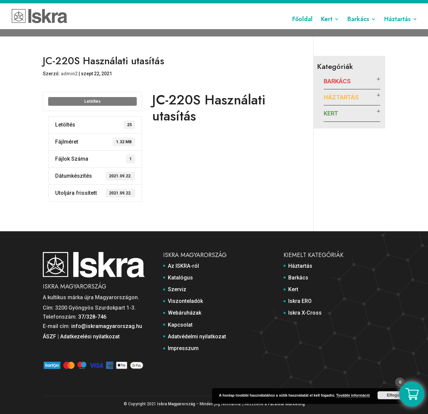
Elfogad (394, 395)
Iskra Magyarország (176, 404)
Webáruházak (253, 5)
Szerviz (188, 5)
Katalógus (163, 5)
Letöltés (92, 101)
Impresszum (371, 5)
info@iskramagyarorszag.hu (106, 326)
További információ (353, 395)
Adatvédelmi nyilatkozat (326, 5)
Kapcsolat (284, 5)
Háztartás (397, 27)
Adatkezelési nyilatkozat (90, 336)
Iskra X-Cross (305, 313)
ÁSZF (49, 336)
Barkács (358, 27)
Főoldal (302, 27)
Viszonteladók (217, 5)
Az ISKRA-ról (133, 5)
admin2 (69, 73)
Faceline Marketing (286, 404)
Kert (326, 27)
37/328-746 (92, 317)
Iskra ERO (300, 301)
